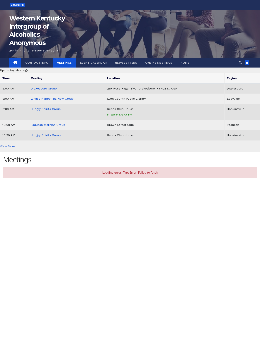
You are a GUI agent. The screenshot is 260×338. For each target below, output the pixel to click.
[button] (240, 62)
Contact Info (37, 62)
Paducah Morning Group (47, 125)
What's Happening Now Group (52, 98)
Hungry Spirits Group (45, 109)
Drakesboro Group (43, 88)
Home (185, 62)
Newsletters (126, 62)
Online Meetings (158, 62)
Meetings (64, 62)
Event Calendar (93, 62)
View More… (9, 146)
